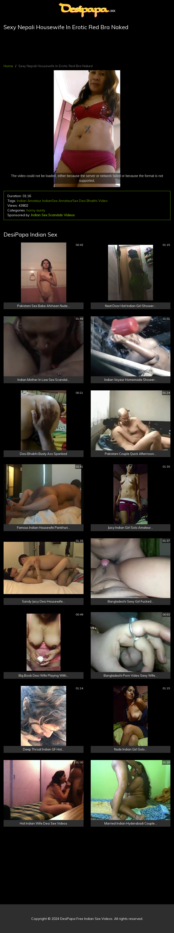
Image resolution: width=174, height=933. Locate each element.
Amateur (34, 201)
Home (8, 66)
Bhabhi (92, 201)
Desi (82, 201)
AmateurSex (68, 201)
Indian (21, 201)
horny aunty (35, 210)
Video (103, 201)
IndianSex (50, 201)
